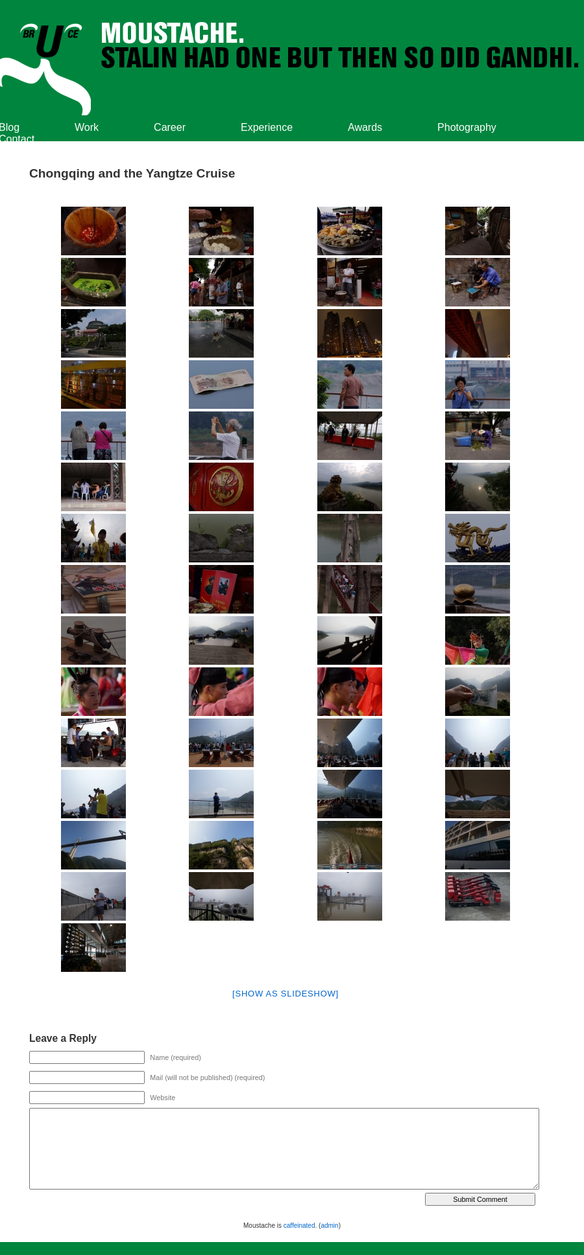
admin (329, 1225)
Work (87, 127)
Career (170, 127)
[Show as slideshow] (285, 993)
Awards (365, 127)
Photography (466, 127)
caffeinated (299, 1225)
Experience (267, 127)
